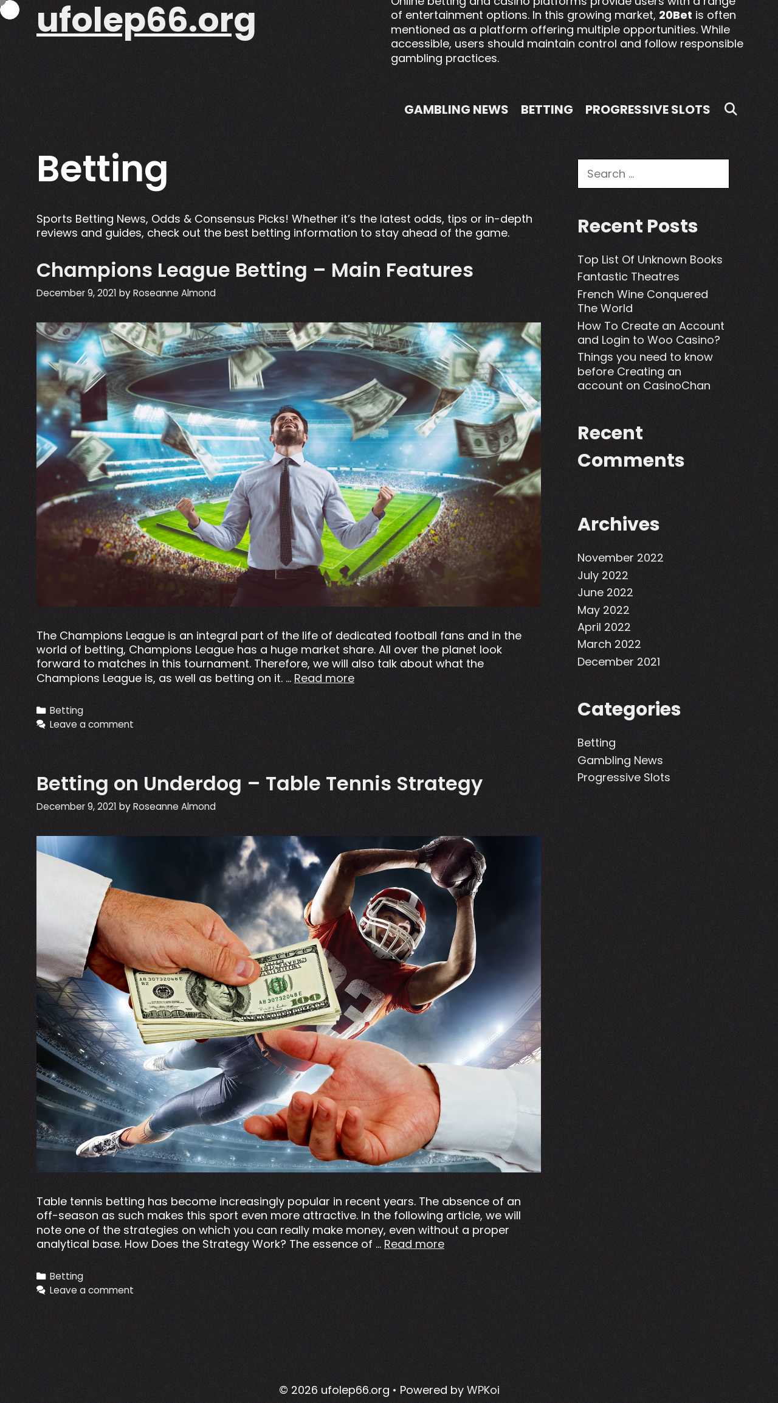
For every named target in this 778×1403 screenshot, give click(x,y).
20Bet (675, 15)
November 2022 (620, 557)
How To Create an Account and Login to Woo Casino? (651, 332)
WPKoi (483, 1390)
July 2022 (602, 575)
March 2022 (609, 644)
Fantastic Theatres (628, 276)
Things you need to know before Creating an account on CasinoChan (645, 371)
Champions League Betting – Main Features (254, 270)
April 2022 (604, 627)
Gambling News (456, 109)
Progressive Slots (648, 109)
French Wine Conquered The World (642, 301)
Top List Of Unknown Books (650, 259)
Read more (324, 678)
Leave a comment (92, 724)
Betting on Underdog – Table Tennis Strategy (259, 783)
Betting (547, 109)
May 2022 (603, 610)
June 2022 (605, 592)
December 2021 (618, 661)
